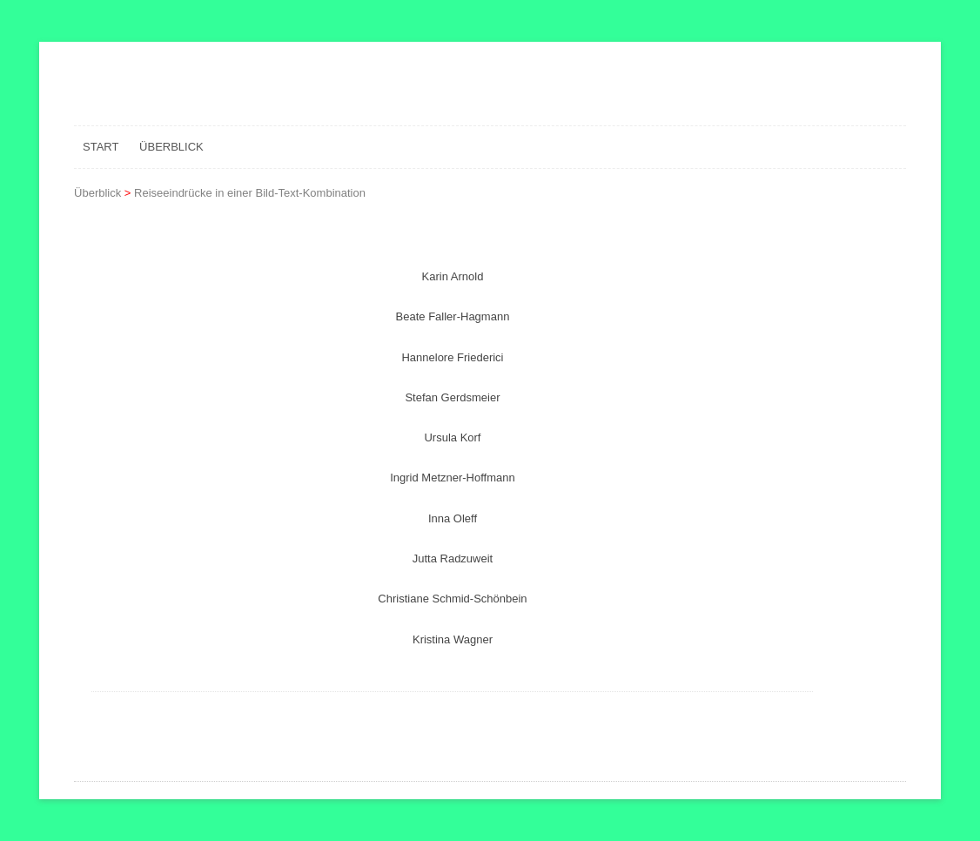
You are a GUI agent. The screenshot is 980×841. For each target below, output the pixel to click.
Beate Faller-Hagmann (453, 316)
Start (100, 146)
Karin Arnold (453, 276)
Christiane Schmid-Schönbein (452, 598)
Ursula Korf (452, 437)
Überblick (171, 146)
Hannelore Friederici (452, 357)
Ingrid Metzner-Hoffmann (452, 477)
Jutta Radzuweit (453, 558)
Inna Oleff (452, 518)
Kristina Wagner (453, 639)
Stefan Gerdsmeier (452, 397)
